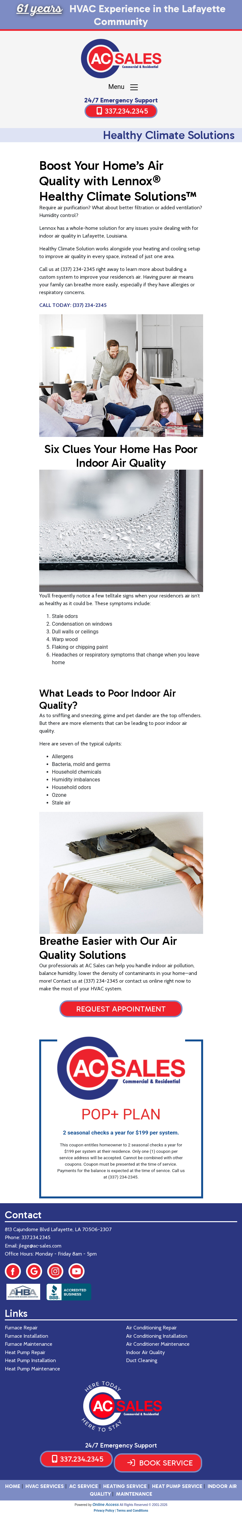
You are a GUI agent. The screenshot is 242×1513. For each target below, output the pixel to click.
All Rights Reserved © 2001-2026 (143, 1505)
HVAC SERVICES (44, 1486)
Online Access (106, 1504)
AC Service (83, 1486)
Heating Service (125, 1486)
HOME (12, 1486)
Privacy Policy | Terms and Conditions (121, 1510)
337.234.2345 (126, 111)
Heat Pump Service (177, 1486)
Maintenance (134, 1494)
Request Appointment (121, 1008)
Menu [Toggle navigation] (123, 87)
